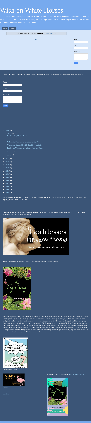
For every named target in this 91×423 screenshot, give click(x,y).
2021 (7, 171)
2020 (7, 174)
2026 (7, 130)
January (10, 155)
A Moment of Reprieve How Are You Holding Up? (23, 142)
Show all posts (51, 33)
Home (5, 28)
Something (10, 139)
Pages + (12, 28)
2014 (7, 192)
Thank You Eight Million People (17, 136)
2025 (7, 159)
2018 (7, 180)
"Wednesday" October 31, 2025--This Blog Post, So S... (24, 145)
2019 (7, 177)
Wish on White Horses (31, 10)
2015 (7, 189)
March (9, 133)
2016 (7, 186)
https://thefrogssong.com (76, 374)
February (10, 152)
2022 (7, 168)
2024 (7, 162)
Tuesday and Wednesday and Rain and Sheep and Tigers (25, 148)
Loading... (6, 394)
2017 (7, 183)
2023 (7, 165)
